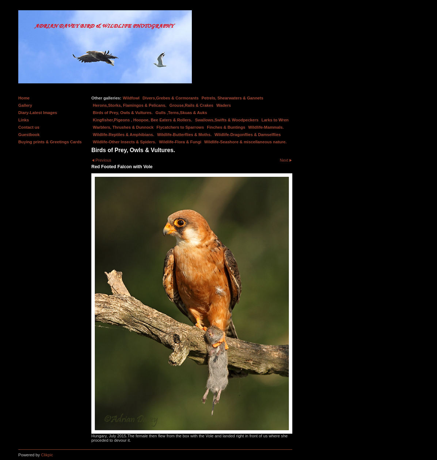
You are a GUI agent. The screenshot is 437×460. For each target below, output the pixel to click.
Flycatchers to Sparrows (180, 127)
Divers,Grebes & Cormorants (170, 98)
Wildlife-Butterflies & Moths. (184, 134)
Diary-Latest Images (37, 112)
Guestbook (28, 134)
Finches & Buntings (226, 127)
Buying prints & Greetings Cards (49, 142)
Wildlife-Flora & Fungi (180, 142)
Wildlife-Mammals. (266, 127)
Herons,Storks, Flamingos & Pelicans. (129, 105)
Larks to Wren (275, 120)
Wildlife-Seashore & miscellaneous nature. (245, 142)
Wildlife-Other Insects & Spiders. (124, 142)
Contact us (28, 127)
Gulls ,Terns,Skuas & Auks (181, 112)
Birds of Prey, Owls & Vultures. (123, 112)
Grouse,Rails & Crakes (191, 105)
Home (24, 98)
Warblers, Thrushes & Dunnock (123, 127)
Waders (223, 105)
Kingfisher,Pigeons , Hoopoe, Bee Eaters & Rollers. (142, 120)
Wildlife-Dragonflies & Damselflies (247, 134)
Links (23, 120)
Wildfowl (131, 98)
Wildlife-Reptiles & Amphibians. (123, 134)
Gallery (25, 105)
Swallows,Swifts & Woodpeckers (227, 120)
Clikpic (47, 455)
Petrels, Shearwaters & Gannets (232, 98)
